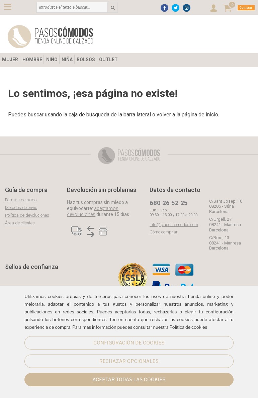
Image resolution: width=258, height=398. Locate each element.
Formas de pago (20, 199)
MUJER (10, 59)
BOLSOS (86, 59)
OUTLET (108, 59)
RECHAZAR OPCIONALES (129, 361)
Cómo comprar (164, 231)
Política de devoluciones (27, 215)
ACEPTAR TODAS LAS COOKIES (129, 379)
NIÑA (67, 59)
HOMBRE (32, 59)
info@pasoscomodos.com (174, 224)
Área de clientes (20, 222)
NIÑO (52, 59)
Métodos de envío (21, 207)
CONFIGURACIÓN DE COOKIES (129, 342)
